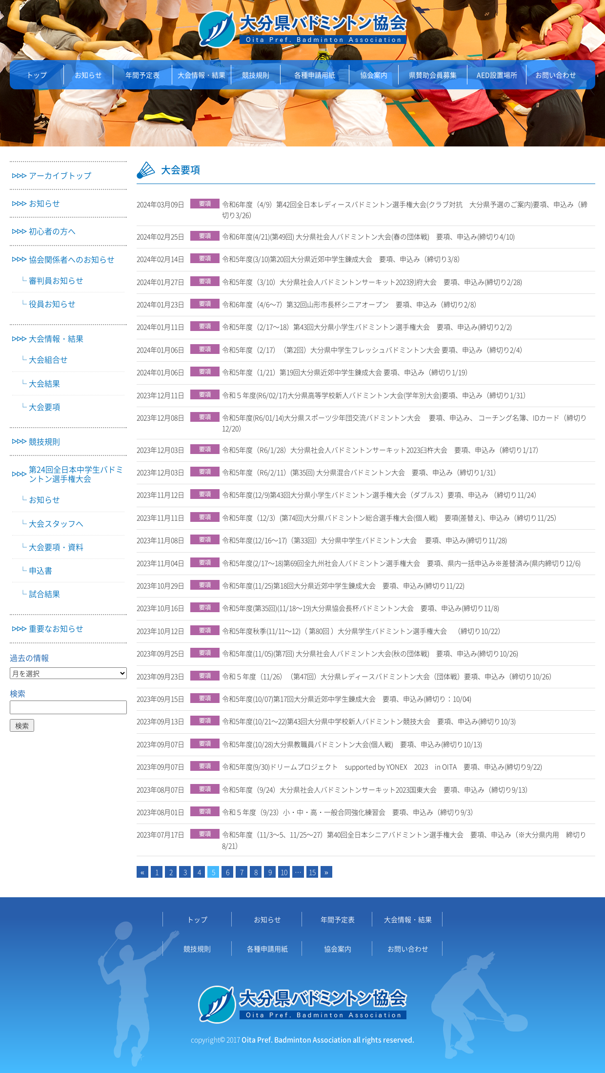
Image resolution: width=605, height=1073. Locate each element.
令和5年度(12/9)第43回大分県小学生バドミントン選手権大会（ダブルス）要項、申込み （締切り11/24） (384, 494)
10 (284, 872)
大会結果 (44, 383)
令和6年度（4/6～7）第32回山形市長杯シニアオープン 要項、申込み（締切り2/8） (354, 304)
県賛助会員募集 (433, 75)
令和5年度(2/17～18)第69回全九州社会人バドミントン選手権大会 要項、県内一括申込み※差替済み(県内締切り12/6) (404, 563)
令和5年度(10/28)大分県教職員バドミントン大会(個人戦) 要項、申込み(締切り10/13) (355, 744)
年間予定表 (142, 75)
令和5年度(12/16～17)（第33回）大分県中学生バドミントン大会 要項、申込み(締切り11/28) (368, 540)
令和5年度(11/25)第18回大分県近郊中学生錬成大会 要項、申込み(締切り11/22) (346, 585)
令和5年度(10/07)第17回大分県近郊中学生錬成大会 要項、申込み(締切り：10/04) (350, 698)
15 (312, 872)
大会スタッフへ (56, 523)
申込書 (40, 570)
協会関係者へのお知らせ (72, 259)
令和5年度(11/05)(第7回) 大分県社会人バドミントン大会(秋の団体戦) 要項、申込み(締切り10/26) (373, 653)
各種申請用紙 (314, 75)
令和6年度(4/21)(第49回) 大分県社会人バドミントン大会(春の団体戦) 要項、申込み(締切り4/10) (372, 236)
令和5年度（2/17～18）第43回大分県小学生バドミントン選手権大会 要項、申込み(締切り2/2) (370, 326)
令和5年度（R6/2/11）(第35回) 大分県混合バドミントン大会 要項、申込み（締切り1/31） (364, 472)
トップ (36, 75)
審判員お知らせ (56, 280)
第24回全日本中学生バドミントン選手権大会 (76, 474)
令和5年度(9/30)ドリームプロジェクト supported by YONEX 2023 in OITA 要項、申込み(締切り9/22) (385, 766)
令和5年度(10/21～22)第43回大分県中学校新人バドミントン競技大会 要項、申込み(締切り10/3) (372, 721)
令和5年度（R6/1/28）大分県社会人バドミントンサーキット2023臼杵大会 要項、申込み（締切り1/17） (385, 449)
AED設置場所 (497, 75)
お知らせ (88, 75)
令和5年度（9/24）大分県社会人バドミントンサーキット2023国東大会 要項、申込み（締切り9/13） (380, 789)
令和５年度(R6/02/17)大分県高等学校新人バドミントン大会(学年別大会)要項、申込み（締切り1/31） (379, 395)
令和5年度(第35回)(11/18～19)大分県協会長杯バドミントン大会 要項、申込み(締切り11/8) (364, 608)
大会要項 (44, 407)
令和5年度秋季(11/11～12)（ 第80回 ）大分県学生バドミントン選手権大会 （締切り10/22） (366, 631)
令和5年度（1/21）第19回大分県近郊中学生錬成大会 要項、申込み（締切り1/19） (350, 372)
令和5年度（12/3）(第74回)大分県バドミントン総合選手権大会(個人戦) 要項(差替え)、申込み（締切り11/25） (394, 517)
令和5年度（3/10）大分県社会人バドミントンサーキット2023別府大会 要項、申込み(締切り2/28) (375, 282)
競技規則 (255, 75)
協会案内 (373, 75)
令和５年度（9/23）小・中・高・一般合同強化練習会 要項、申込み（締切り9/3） (353, 812)
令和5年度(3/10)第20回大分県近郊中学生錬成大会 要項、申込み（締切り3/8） (346, 259)
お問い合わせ (555, 75)
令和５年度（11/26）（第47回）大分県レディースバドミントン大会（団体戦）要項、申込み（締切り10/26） (392, 676)
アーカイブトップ (60, 175)
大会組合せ (48, 359)
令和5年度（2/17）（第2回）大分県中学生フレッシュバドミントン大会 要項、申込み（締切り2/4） (377, 349)
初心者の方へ (52, 231)
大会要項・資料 (56, 547)
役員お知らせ (52, 304)
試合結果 (44, 593)
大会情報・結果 (201, 75)
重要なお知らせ (56, 628)
